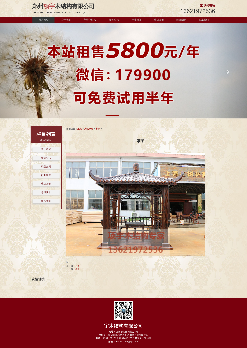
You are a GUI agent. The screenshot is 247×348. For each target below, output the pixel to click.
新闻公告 (114, 19)
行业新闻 (136, 19)
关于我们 (66, 19)
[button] (18, 70)
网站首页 (43, 19)
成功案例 (159, 19)
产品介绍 (90, 19)
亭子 (98, 128)
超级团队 (181, 19)
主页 (79, 128)
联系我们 (204, 19)
